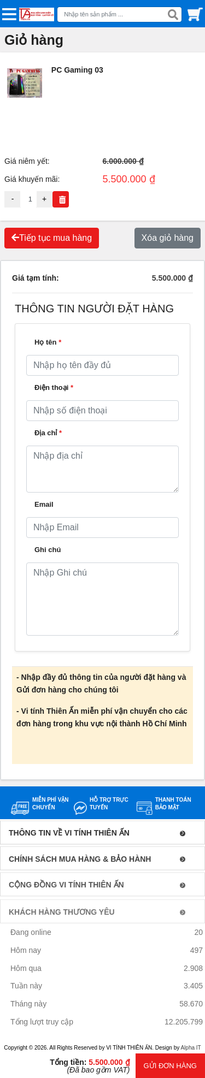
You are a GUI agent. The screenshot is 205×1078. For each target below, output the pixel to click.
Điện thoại (53, 387)
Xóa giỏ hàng (168, 237)
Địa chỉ (48, 433)
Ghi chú (47, 550)
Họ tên (47, 342)
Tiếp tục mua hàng (51, 237)
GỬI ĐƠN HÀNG (170, 1066)
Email (44, 504)
